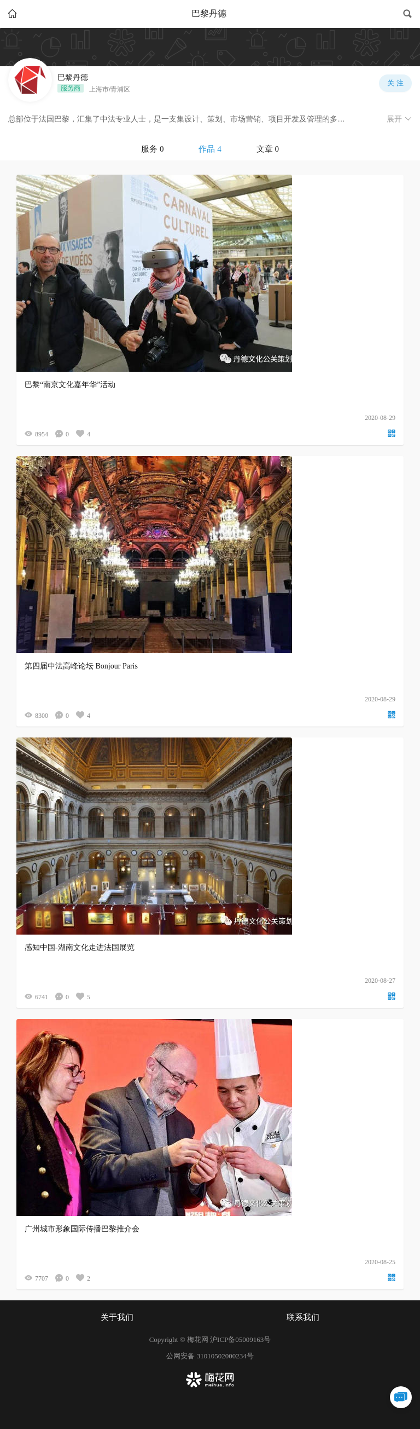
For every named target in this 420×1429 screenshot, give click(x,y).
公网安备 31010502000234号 (209, 1356)
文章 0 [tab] (267, 149)
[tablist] (210, 148)
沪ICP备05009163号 (240, 1339)
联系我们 (303, 1317)
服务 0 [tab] (152, 149)
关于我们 (117, 1317)
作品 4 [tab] (210, 149)
